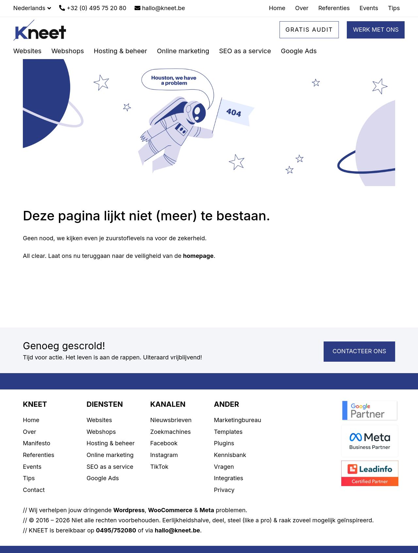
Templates (228, 431)
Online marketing (110, 454)
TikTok (159, 466)
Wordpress (129, 510)
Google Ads (103, 478)
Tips (29, 478)
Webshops (101, 431)
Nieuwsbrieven (171, 420)
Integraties (228, 478)
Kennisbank (230, 454)
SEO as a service (110, 466)
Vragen (224, 466)
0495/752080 (116, 530)
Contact (34, 489)
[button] (32, 8)
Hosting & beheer (111, 443)
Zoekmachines (170, 431)
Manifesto (36, 443)
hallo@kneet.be (177, 530)
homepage (198, 255)
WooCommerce (170, 510)
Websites (99, 420)
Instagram (164, 454)
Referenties (38, 454)
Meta (207, 510)
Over (29, 431)
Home (31, 420)
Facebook (164, 443)
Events (32, 466)
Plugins (224, 443)
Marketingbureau (237, 420)
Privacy (224, 489)
